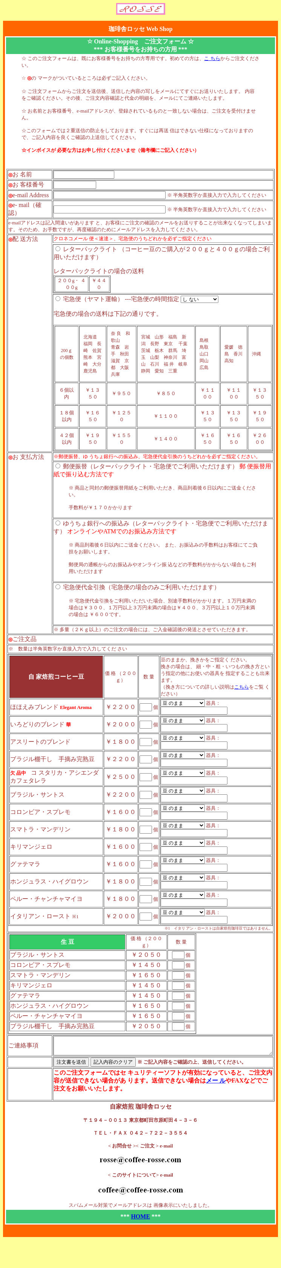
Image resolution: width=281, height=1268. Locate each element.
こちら (243, 708)
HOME (142, 1241)
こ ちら (212, 58)
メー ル (168, 1105)
